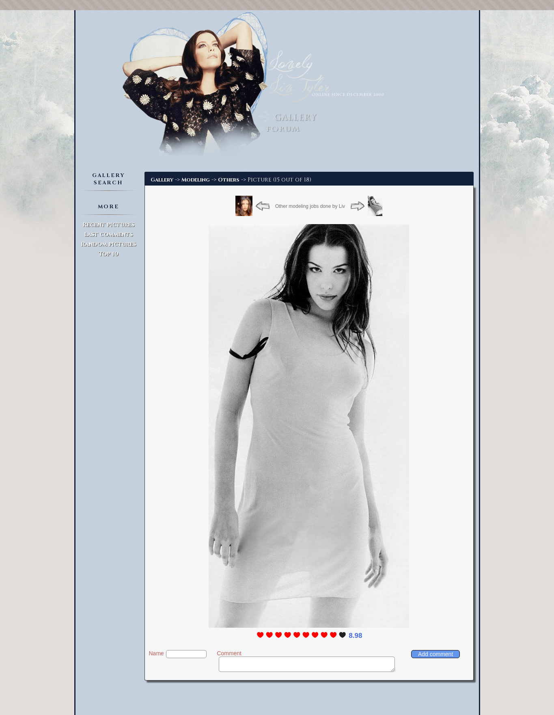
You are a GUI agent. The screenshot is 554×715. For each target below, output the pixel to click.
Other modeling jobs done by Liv (310, 206)
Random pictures (108, 244)
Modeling (195, 180)
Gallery (162, 180)
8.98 (355, 635)
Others (228, 180)
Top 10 (109, 254)
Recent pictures (108, 225)
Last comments (108, 234)
